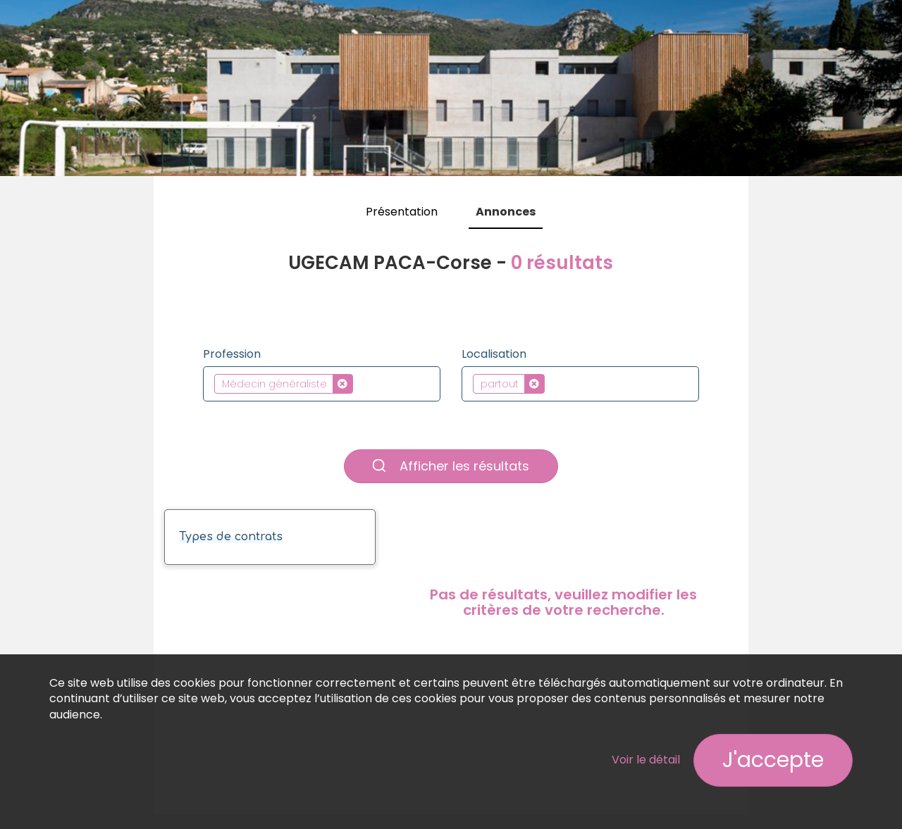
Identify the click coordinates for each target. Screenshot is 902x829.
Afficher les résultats (451, 466)
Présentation (402, 212)
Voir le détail (646, 760)
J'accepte (773, 760)
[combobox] (321, 383)
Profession (232, 354)
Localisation (494, 354)
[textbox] (360, 383)
